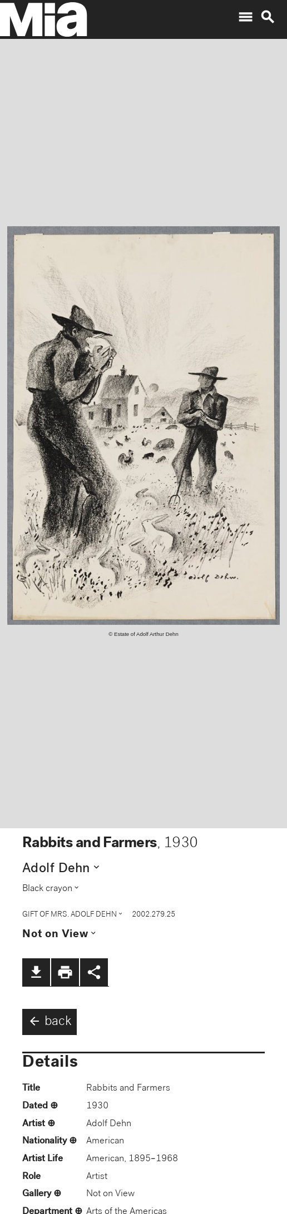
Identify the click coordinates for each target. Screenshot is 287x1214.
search (267, 17)
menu (245, 17)
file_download (36, 972)
